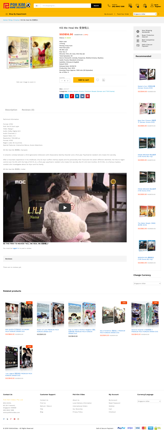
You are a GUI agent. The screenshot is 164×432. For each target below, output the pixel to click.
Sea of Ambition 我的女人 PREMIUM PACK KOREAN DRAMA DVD (112, 331)
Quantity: (62, 77)
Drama (70, 91)
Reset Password (114, 403)
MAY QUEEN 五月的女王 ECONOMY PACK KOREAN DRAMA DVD (17, 330)
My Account (108, 14)
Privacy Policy (78, 412)
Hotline (114, 4)
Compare (103, 80)
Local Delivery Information (82, 403)
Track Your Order (123, 14)
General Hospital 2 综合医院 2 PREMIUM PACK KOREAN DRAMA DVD (144, 330)
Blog (41, 412)
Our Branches (78, 409)
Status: (62, 38)
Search (96, 5)
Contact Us (44, 400)
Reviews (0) (28, 109)
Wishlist (111, 406)
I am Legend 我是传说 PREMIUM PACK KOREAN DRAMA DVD (18, 374)
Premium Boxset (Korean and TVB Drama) (100, 91)
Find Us (43, 403)
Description (11, 109)
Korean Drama (79, 91)
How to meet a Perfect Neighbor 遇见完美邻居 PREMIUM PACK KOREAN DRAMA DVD (81, 331)
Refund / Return (46, 406)
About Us (76, 400)
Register (158, 6)
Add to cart (83, 80)
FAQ (41, 409)
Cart (110, 409)
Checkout (112, 412)
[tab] (11, 110)
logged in (16, 248)
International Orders (80, 406)
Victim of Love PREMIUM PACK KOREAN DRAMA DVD (48, 330)
